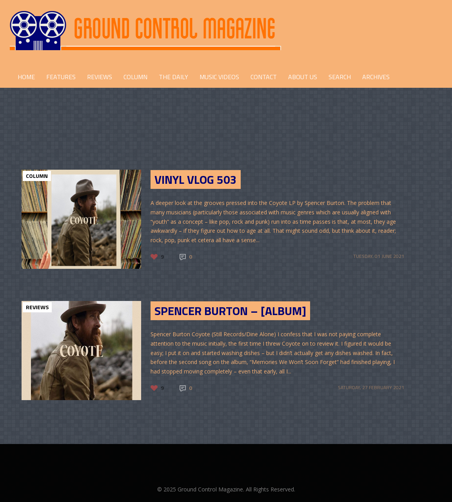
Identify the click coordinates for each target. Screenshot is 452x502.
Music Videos (219, 77)
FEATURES (61, 77)
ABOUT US (302, 77)
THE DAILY (173, 77)
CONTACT (264, 77)
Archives (376, 77)
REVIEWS (99, 77)
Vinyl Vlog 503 (195, 179)
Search (340, 77)
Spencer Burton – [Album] (230, 311)
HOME (26, 77)
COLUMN (135, 77)
